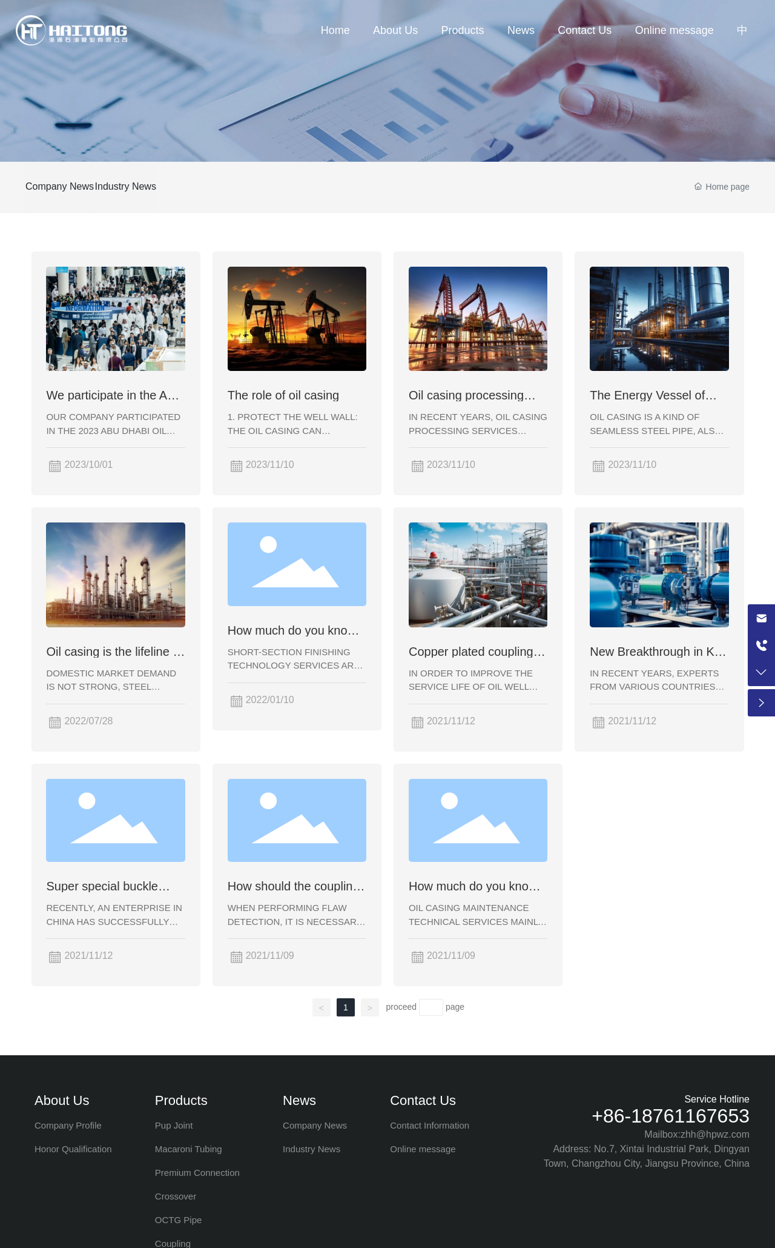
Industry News (143, 186)
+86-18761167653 (671, 1116)
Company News (59, 186)
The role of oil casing (284, 395)
